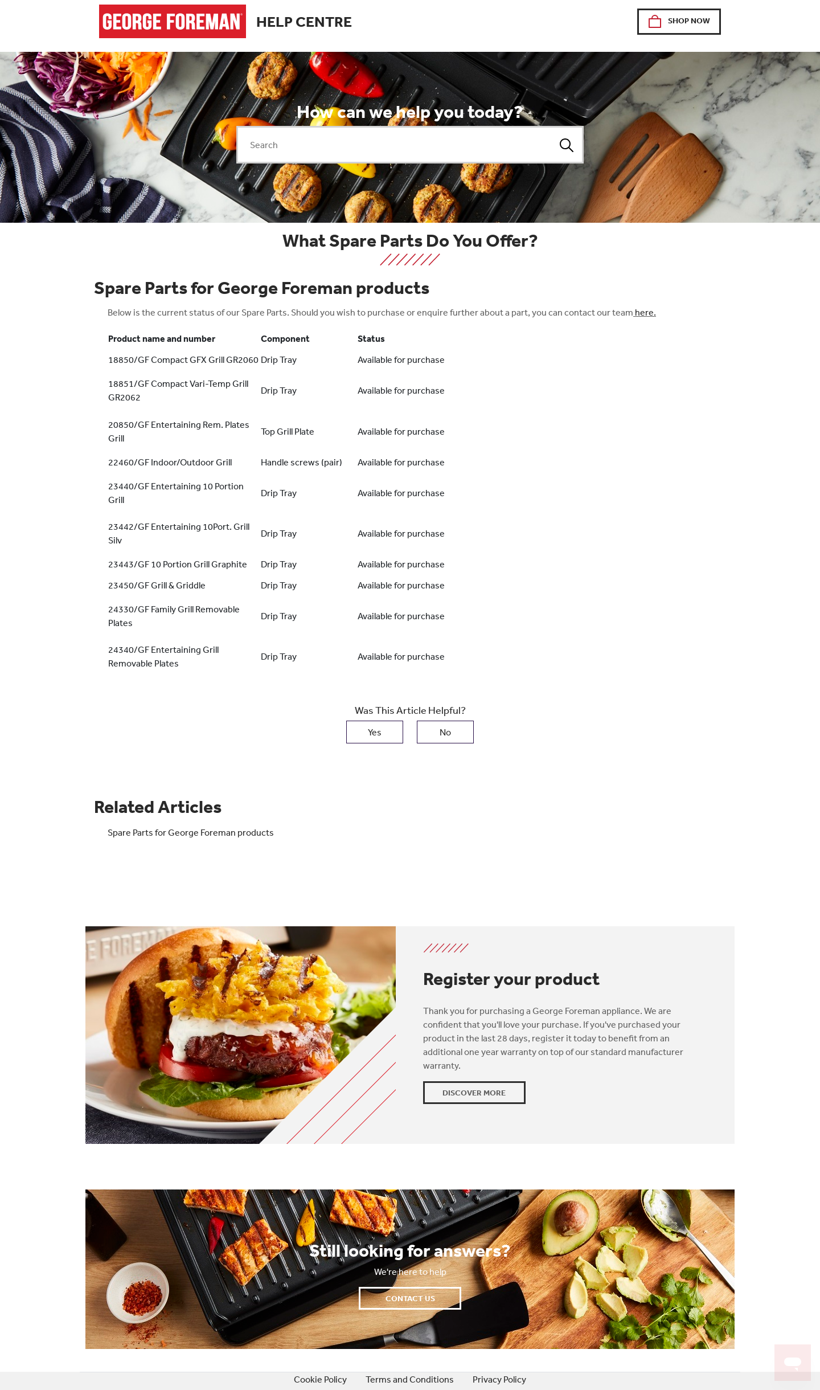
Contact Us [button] (410, 1298)
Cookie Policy (320, 1379)
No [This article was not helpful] (445, 732)
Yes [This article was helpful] (375, 732)
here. (645, 312)
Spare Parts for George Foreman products (191, 832)
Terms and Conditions (410, 1379)
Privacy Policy (499, 1379)
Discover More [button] (474, 1093)
